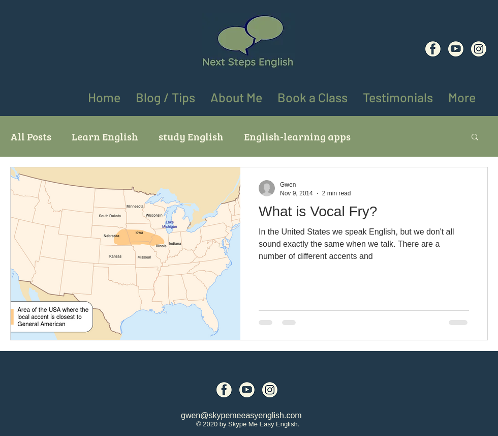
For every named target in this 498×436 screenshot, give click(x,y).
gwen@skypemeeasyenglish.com (241, 415)
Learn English (105, 136)
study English (191, 136)
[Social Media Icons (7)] (455, 48)
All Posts (30, 136)
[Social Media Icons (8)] (478, 48)
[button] (462, 95)
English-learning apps (297, 136)
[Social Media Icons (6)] (433, 48)
